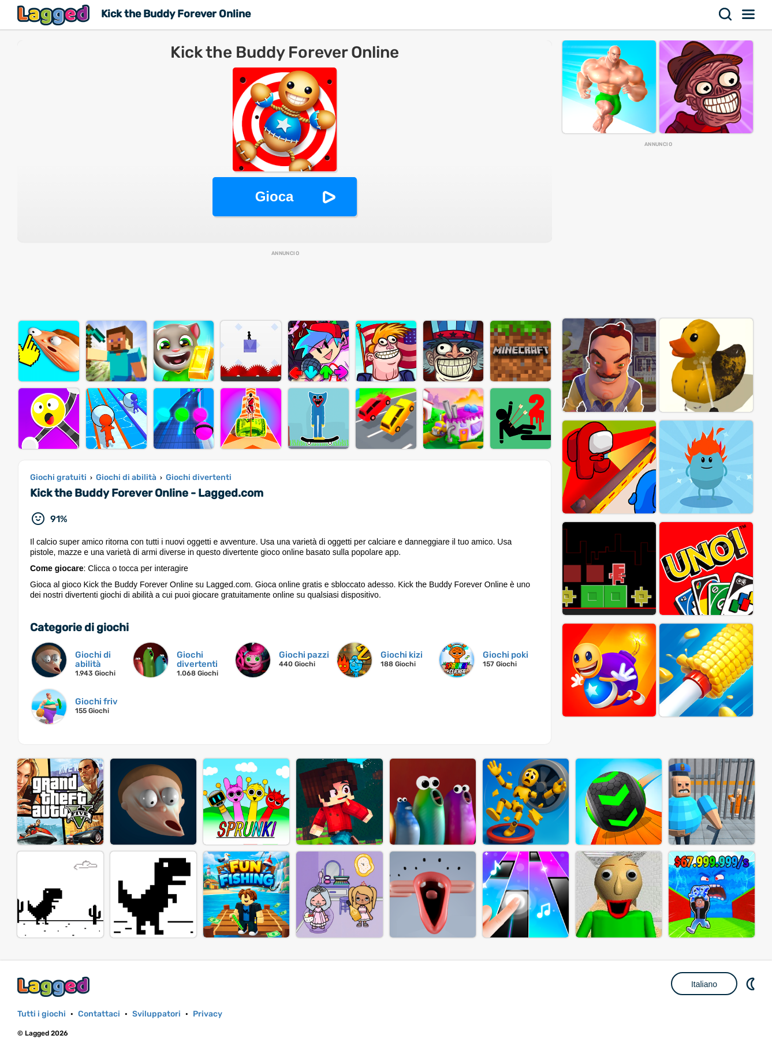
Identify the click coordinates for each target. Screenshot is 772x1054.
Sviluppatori (156, 1014)
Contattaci (99, 1014)
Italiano (704, 984)
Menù (748, 14)
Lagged (54, 14)
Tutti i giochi (41, 1014)
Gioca (274, 196)
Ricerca (725, 14)
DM (751, 983)
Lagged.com (54, 987)
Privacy (207, 1014)
